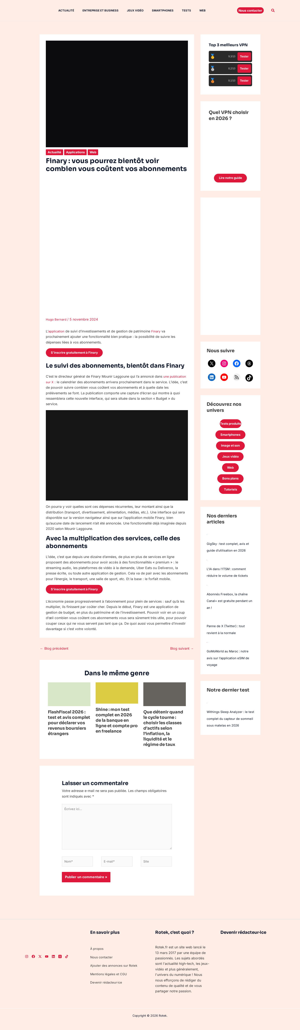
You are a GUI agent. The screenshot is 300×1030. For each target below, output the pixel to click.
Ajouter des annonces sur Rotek (115, 972)
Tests (175, 10)
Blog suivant (182, 650)
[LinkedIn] (53, 963)
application (56, 331)
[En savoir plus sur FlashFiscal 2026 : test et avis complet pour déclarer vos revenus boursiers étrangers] (69, 695)
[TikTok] (66, 963)
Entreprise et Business (95, 10)
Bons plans (230, 484)
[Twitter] (40, 963)
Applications (77, 152)
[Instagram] (26, 963)
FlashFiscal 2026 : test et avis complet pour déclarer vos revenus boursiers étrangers (69, 724)
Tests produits (230, 425)
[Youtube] (46, 963)
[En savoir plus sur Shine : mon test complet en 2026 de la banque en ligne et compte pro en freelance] (117, 694)
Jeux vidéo (127, 10)
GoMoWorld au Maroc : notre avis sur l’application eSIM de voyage (229, 663)
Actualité (62, 10)
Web (190, 10)
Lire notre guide (231, 178)
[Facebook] (33, 963)
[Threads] (60, 963)
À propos (97, 955)
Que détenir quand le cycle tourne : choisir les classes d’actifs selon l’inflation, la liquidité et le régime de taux (163, 730)
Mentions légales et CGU (109, 981)
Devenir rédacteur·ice (107, 989)
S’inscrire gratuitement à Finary (78, 353)
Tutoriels (230, 496)
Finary (157, 331)
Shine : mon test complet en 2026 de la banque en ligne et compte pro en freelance (117, 722)
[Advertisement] (230, 267)
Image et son (230, 449)
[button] (250, 10)
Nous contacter (102, 964)
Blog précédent (54, 650)
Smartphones (153, 10)
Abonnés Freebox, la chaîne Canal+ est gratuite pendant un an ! (228, 607)
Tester (244, 56)
